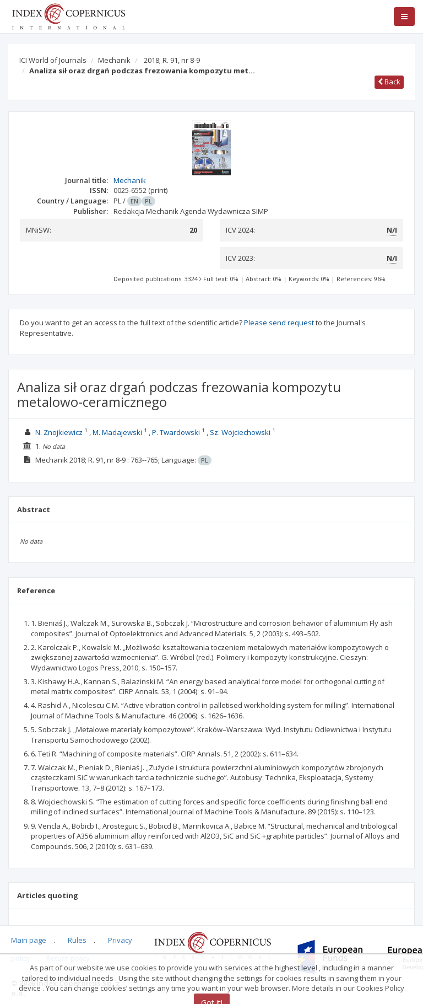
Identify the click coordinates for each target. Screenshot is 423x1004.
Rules (77, 940)
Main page (28, 940)
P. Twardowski (176, 432)
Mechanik (114, 60)
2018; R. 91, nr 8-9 (172, 60)
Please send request (279, 322)
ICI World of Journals (52, 60)
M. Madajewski (117, 432)
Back (389, 82)
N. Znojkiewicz (59, 432)
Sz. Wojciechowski (240, 432)
